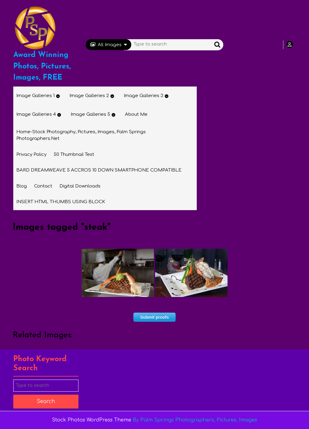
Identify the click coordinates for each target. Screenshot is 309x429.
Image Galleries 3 (143, 95)
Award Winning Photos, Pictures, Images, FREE (42, 66)
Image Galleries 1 (35, 95)
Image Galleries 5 (90, 114)
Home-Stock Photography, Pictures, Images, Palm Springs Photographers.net (81, 135)
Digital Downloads (79, 186)
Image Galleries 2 (89, 95)
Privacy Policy (31, 154)
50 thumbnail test (74, 154)
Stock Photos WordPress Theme (91, 420)
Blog (21, 186)
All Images (108, 44)
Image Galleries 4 (36, 114)
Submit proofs (154, 317)
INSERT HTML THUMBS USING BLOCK (60, 201)
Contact (43, 186)
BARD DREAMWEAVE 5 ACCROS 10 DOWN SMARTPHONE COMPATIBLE (99, 170)
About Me (136, 114)
